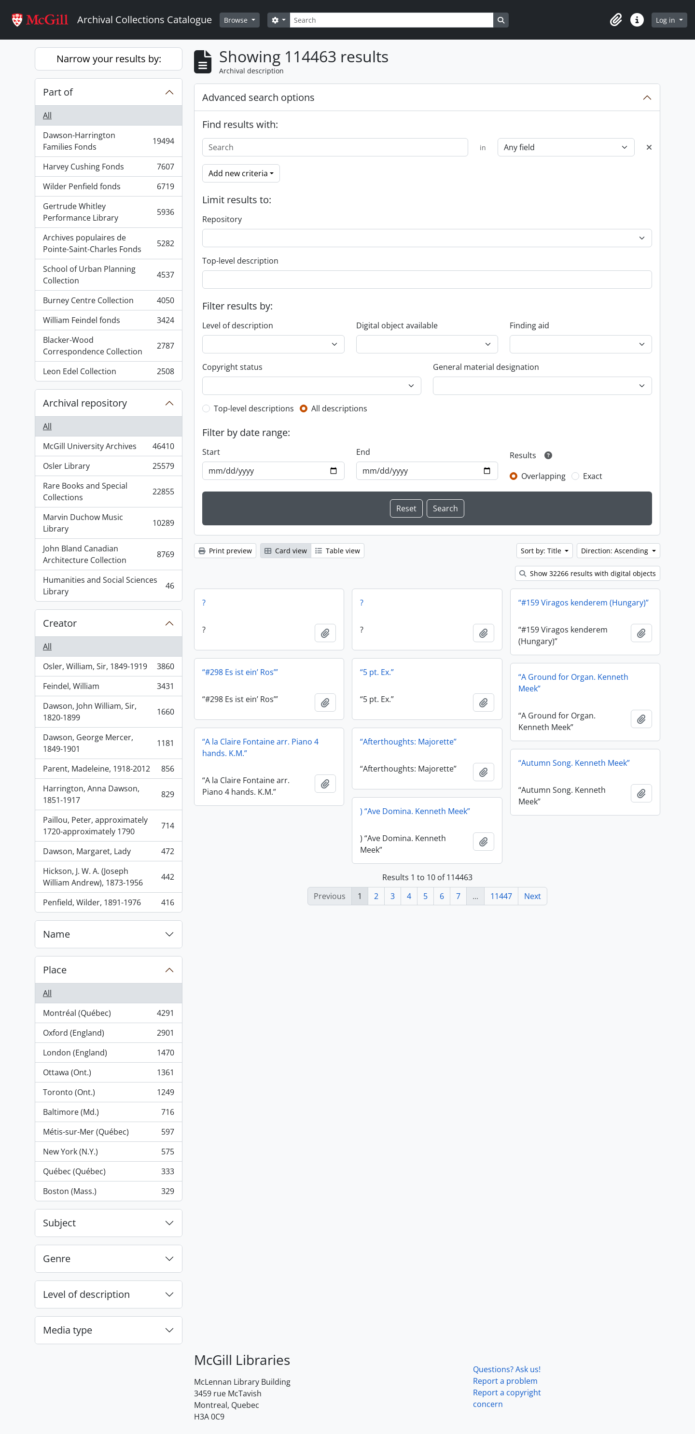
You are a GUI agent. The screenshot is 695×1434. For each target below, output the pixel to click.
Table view (337, 550)
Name (56, 934)
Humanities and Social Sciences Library (108, 586)
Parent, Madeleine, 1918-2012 (108, 771)
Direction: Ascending (615, 550)
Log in (666, 20)
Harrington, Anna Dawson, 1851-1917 (108, 794)
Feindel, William (108, 688)
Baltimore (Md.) (108, 1114)
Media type (67, 1329)
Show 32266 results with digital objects (587, 573)
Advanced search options (258, 97)
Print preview (225, 550)
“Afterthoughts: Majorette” (408, 741)
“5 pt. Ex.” (377, 672)
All (47, 115)
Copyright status (232, 367)
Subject (59, 1222)
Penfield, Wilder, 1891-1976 (108, 904)
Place (55, 969)
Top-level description (240, 260)
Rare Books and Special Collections (108, 491)
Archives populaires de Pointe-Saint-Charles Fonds (108, 243)
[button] (615, 19)
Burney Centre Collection (108, 302)
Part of (58, 91)
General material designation (486, 367)
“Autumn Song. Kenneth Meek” (574, 763)
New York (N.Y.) (108, 1154)
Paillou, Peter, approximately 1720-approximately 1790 (108, 826)
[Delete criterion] (649, 147)
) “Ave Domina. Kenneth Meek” (415, 811)
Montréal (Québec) (108, 1015)
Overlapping (543, 476)
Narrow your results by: (108, 58)
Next (532, 896)
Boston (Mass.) (108, 1193)
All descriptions (339, 408)
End (363, 452)
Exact (592, 476)
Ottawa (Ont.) (108, 1075)
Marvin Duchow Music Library (108, 523)
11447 (501, 896)
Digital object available (397, 325)
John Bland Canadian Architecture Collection (108, 554)
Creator (60, 623)
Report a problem (505, 1381)
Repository (222, 219)
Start (211, 452)
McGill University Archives (108, 448)
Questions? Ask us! (507, 1369)
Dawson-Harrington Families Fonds (108, 141)
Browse (237, 20)
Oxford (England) (108, 1035)
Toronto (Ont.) (108, 1094)
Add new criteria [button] (238, 173)
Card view (285, 550)
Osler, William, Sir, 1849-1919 (108, 668)
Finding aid (529, 325)
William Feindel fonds (108, 322)
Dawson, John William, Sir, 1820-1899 (108, 712)
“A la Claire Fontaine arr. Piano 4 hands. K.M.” (260, 747)
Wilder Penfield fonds (108, 189)
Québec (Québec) (108, 1173)
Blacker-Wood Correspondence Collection (108, 346)
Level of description (86, 1294)
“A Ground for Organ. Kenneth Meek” (573, 683)
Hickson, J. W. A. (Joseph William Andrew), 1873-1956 (108, 877)
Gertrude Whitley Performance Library (108, 212)
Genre (56, 1258)
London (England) (108, 1055)
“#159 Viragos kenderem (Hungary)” (583, 602)
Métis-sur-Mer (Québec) (108, 1134)
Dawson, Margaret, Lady (108, 853)
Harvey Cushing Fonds (108, 169)
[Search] (391, 20)
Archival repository (85, 402)
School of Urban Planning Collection (108, 275)
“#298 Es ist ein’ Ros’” (240, 672)
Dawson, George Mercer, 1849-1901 (108, 743)
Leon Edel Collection (108, 373)
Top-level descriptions (254, 408)
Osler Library (108, 468)
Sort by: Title (542, 550)
